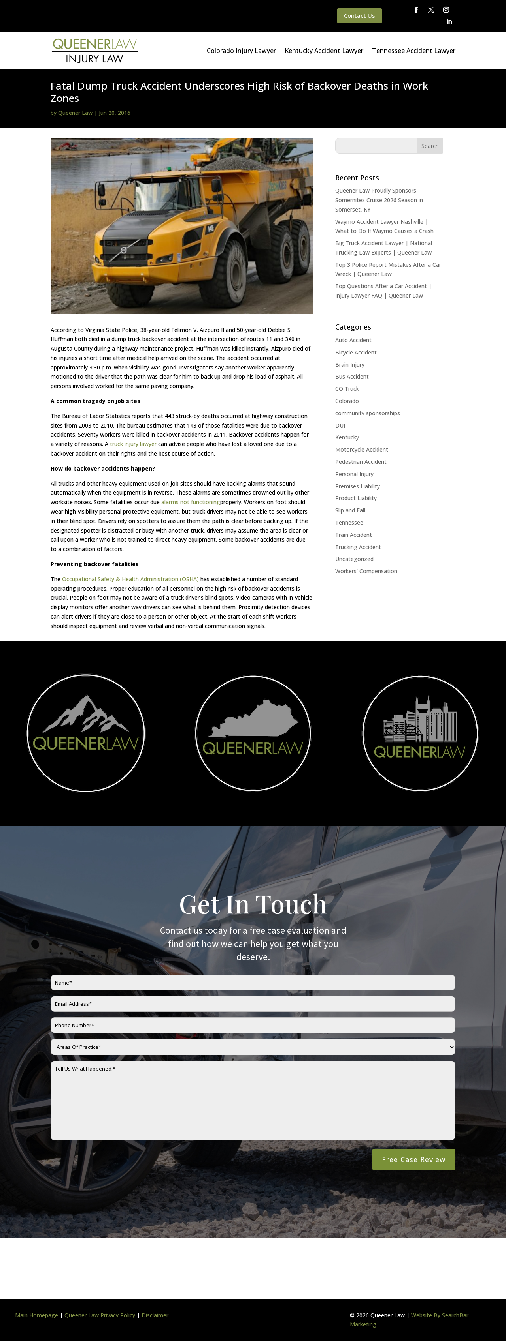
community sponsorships (367, 413)
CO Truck (347, 388)
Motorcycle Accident (361, 449)
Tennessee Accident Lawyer (413, 50)
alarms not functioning (190, 502)
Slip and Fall (350, 510)
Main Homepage (36, 1315)
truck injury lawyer (133, 444)
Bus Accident (352, 376)
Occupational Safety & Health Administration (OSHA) (130, 579)
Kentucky (347, 437)
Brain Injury (349, 364)
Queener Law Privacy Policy (99, 1315)
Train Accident (353, 534)
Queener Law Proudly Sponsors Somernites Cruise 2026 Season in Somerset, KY (379, 200)
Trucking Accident (358, 547)
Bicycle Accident (356, 352)
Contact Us (359, 15)
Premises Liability (357, 486)
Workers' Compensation (366, 571)
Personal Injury (354, 474)
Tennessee (349, 522)
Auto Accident (353, 340)
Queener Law (75, 112)
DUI (340, 425)
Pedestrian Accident (361, 461)
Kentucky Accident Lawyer (324, 50)
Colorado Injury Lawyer (241, 50)
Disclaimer (155, 1315)
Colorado (347, 401)
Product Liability (356, 498)
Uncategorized (354, 559)
